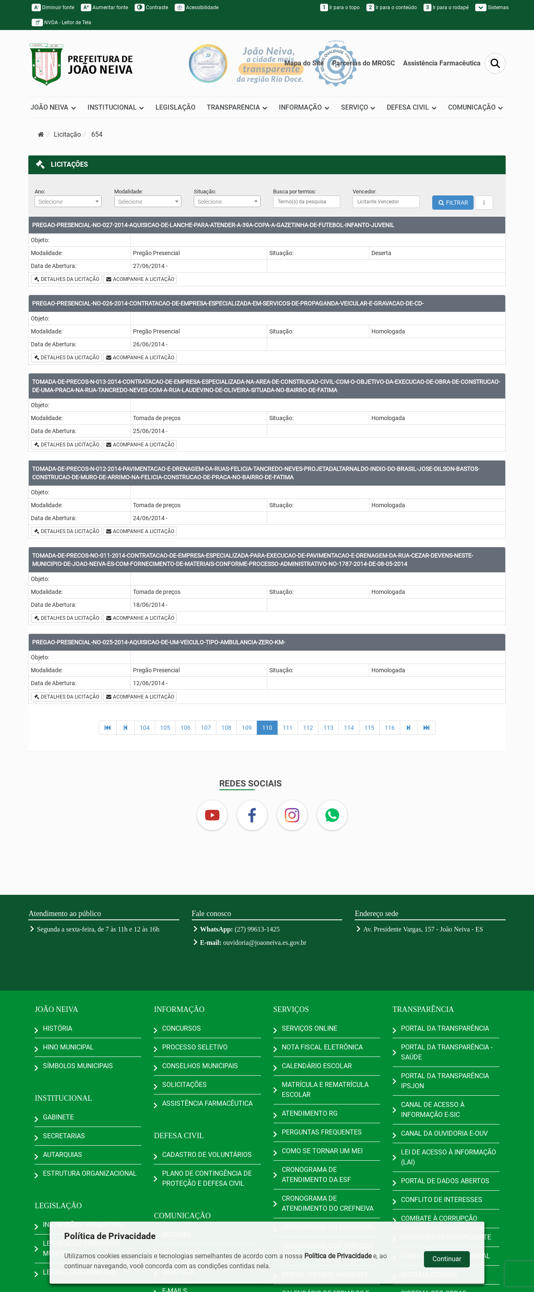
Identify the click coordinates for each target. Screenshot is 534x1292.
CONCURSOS (181, 1028)
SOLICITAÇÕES (184, 1085)
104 (145, 727)
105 (165, 727)
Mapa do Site (304, 63)
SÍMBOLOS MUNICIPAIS (78, 1066)
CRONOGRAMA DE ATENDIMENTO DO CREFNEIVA (328, 1203)
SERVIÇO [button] (358, 107)
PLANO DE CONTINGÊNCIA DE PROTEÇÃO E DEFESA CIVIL (207, 1178)
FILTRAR (453, 202)
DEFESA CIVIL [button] (412, 107)
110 (267, 727)
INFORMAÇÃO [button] (304, 107)
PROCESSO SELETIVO (195, 1047)
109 (247, 727)
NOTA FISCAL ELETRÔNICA (322, 1047)
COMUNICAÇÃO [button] (476, 107)
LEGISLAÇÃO (175, 107)
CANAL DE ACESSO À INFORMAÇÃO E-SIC (432, 1110)
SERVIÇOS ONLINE (309, 1028)
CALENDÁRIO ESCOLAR (317, 1066)
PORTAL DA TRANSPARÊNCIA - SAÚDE (446, 1052)
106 (186, 727)
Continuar (446, 1259)
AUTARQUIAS (62, 1155)
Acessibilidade (196, 7)
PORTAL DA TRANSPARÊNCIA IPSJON (445, 1081)
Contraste (151, 7)
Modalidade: (128, 191)
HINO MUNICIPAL (68, 1047)
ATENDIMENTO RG (310, 1113)
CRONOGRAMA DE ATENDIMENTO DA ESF (316, 1175)
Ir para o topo (340, 7)
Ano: (40, 191)
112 (308, 727)
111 (288, 727)
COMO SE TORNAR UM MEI (322, 1151)
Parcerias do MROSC (363, 63)
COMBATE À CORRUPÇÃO (439, 1218)
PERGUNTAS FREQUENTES (322, 1132)
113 (328, 727)
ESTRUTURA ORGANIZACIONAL (90, 1173)
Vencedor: (364, 191)
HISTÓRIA (57, 1028)
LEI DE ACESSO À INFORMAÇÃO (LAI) (448, 1157)
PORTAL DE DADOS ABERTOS (445, 1181)
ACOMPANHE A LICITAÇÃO (139, 279)
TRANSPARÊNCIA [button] (237, 107)
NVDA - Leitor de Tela (61, 22)
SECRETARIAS (64, 1136)
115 (369, 727)
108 (226, 727)
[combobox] (68, 201)
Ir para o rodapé (446, 7)
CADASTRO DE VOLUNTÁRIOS (207, 1155)
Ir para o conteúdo (391, 7)
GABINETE (58, 1117)
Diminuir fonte (53, 7)
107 (206, 727)
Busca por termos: (294, 191)
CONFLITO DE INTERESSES (441, 1200)
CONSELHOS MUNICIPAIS (200, 1066)
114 (349, 727)
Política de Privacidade (337, 1256)
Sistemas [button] (492, 7)
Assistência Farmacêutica (442, 63)
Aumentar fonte (104, 7)
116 (390, 727)
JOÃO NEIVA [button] (53, 107)
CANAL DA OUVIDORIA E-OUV (444, 1133)
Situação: (205, 191)
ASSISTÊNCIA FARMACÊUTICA (207, 1103)
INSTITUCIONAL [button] (116, 107)
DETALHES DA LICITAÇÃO (66, 279)
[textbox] (68, 202)
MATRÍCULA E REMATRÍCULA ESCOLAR (325, 1090)
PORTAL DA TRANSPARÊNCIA (445, 1028)
